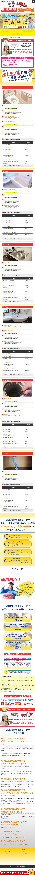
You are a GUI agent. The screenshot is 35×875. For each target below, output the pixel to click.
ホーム (8, 849)
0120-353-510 (13, 755)
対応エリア (24, 851)
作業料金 (24, 849)
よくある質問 (24, 853)
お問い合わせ (8, 853)
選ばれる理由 (8, 851)
